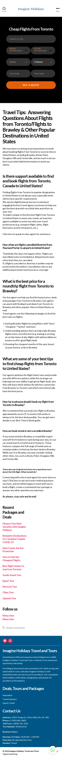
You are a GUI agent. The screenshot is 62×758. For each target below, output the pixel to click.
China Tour (8, 592)
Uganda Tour (9, 598)
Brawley (9, 628)
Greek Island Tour (12, 575)
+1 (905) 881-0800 (17, 720)
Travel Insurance (10, 699)
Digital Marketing (10, 754)
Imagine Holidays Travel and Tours (24, 751)
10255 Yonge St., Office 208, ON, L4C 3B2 (30, 717)
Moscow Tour (10, 586)
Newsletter (7, 695)
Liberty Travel (9, 703)
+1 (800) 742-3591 (19, 723)
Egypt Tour (8, 580)
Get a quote (31, 85)
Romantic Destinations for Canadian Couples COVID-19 (15, 539)
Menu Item (8, 615)
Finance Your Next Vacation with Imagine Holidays (14, 526)
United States (19, 628)
